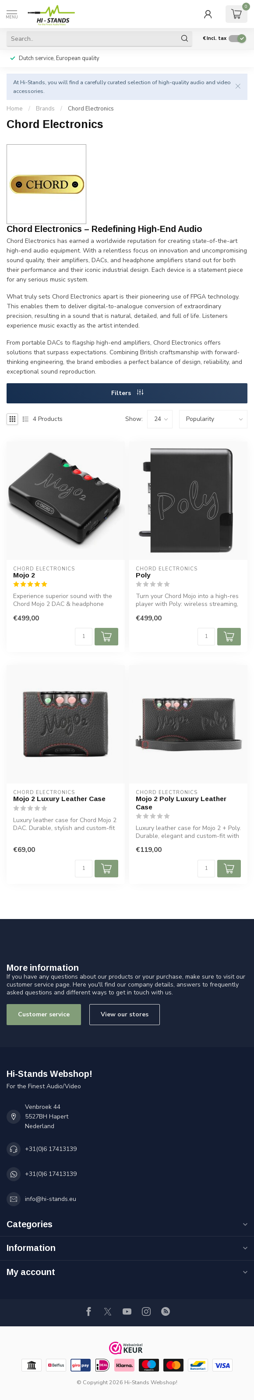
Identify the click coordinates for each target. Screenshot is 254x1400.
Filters (127, 393)
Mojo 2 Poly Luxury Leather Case (181, 802)
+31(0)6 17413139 (51, 1149)
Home (15, 109)
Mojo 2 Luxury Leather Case (59, 798)
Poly (143, 575)
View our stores (124, 1014)
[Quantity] (83, 636)
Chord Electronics (91, 109)
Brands (45, 109)
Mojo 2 (24, 575)
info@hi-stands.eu (50, 1199)
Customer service (44, 1014)
